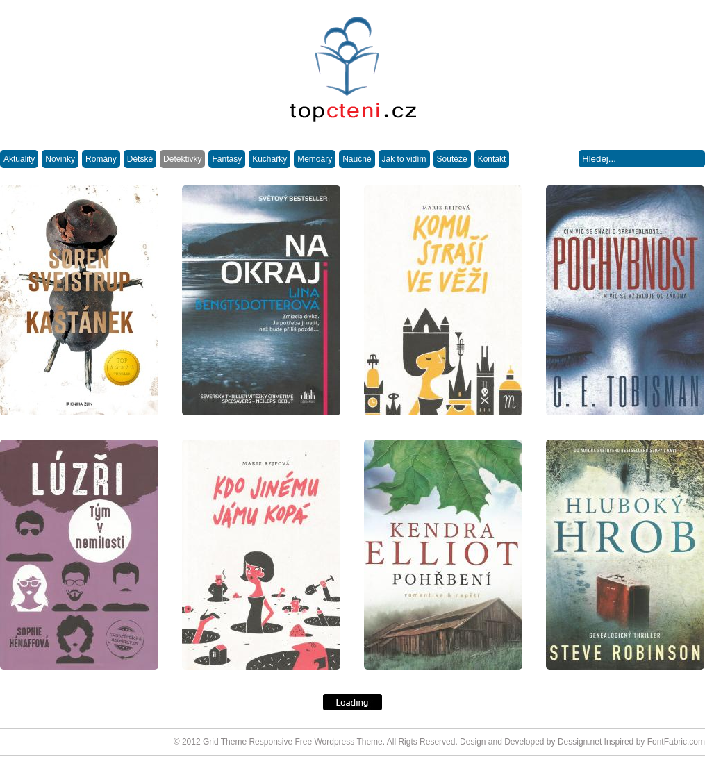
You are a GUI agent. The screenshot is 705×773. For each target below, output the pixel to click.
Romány (101, 159)
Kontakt (492, 159)
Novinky (60, 159)
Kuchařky (269, 159)
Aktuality (19, 159)
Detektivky (182, 159)
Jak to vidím (404, 159)
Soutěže (452, 159)
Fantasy (227, 159)
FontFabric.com (676, 742)
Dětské (140, 159)
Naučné (356, 159)
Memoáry (314, 159)
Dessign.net (580, 742)
